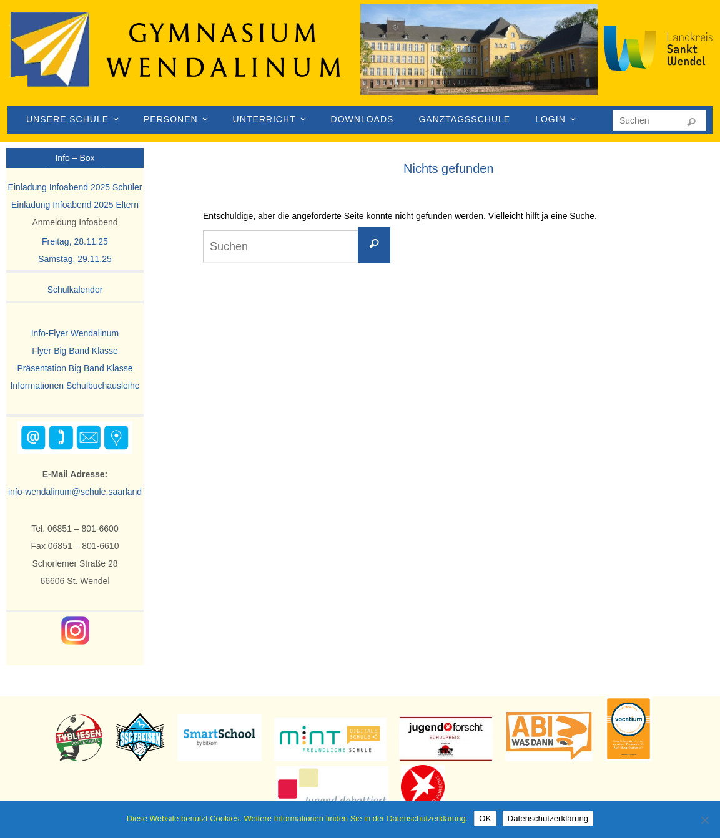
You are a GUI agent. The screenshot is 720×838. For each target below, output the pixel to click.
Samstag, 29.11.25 (75, 259)
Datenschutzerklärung (548, 818)
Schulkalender (75, 290)
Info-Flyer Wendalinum (75, 333)
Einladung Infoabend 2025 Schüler (75, 187)
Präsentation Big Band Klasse (74, 368)
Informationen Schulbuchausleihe (74, 386)
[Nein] (704, 820)
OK (485, 818)
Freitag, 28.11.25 (75, 241)
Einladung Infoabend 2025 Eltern (75, 205)
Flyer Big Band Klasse (75, 351)
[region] (479, 63)
